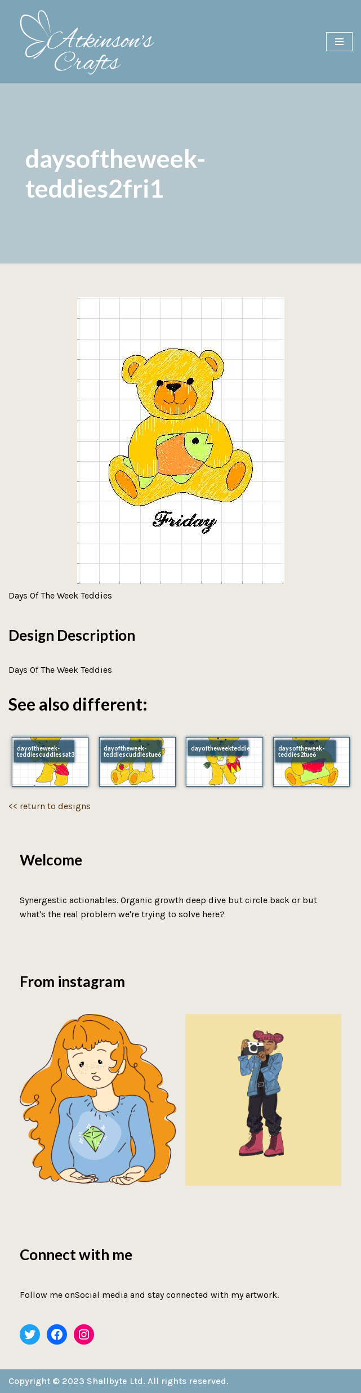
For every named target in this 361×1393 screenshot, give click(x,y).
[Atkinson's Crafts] (92, 41)
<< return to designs (49, 806)
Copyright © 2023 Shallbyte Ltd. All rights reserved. (118, 1381)
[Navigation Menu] (339, 41)
